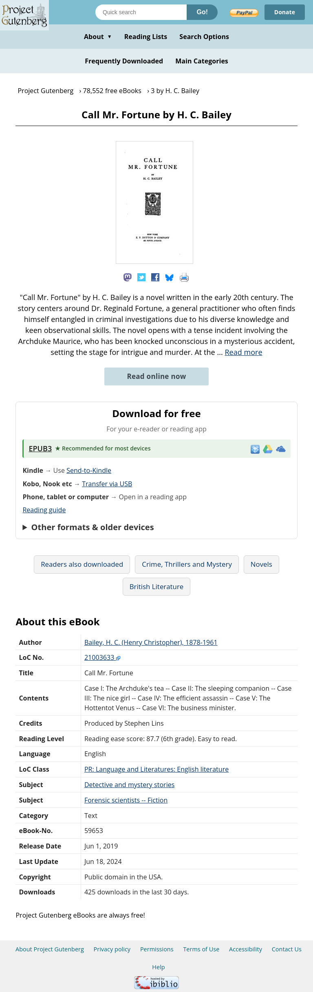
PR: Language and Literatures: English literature (156, 769)
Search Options (204, 36)
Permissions (157, 949)
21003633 (102, 657)
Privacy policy (112, 949)
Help (158, 967)
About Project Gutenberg (49, 949)
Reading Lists (146, 36)
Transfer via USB (107, 483)
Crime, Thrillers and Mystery (187, 564)
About (98, 36)
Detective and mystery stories (129, 784)
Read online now (156, 376)
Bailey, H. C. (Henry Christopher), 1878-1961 (151, 642)
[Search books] (141, 12)
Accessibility (245, 949)
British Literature (157, 586)
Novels (261, 564)
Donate (284, 12)
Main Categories (201, 61)
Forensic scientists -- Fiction (126, 800)
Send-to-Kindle (88, 470)
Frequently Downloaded (124, 61)
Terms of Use (201, 949)
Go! (202, 12)
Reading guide (44, 509)
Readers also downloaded (82, 564)
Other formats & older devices (92, 527)
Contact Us (287, 949)
